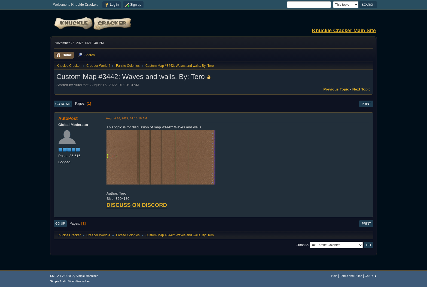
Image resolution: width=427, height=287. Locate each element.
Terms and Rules (351, 275)
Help (334, 275)
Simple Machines (87, 275)
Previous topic (336, 89)
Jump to (302, 245)
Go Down (63, 103)
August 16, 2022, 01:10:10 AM (126, 118)
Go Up (60, 223)
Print (366, 103)
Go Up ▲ (371, 275)
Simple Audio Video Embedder (70, 281)
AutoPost (68, 118)
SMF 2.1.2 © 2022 (62, 275)
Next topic (361, 89)
